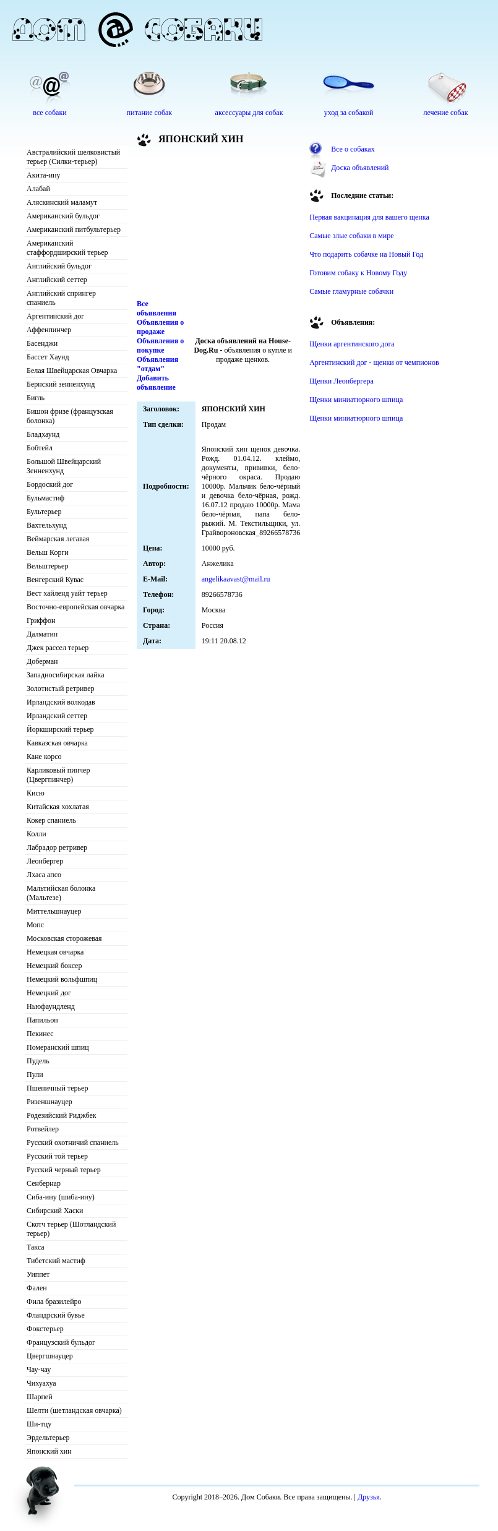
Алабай (38, 188)
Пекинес (40, 1033)
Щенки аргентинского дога (352, 344)
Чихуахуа (41, 1383)
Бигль (36, 397)
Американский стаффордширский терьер (67, 248)
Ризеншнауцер (49, 1101)
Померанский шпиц (58, 1047)
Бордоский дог (50, 484)
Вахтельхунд (47, 525)
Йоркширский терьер (60, 729)
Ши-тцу (39, 1424)
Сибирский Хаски (55, 1210)
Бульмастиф (45, 498)
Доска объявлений (360, 167)
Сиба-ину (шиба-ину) (61, 1197)
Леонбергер (45, 861)
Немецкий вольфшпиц (62, 979)
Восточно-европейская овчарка (75, 607)
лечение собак (445, 112)
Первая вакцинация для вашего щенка (369, 217)
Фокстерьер (45, 1328)
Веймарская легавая (58, 538)
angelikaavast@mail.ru (236, 579)
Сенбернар (44, 1183)
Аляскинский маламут (62, 202)
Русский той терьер (57, 1156)
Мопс (35, 924)
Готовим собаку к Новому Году (358, 272)
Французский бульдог (61, 1342)
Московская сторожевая (64, 938)
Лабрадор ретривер (57, 847)
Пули (35, 1074)
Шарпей (40, 1396)
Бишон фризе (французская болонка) (70, 416)
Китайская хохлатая (58, 806)
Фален (37, 1288)
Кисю (36, 793)
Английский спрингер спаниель (61, 298)
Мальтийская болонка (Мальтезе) (61, 893)
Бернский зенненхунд (61, 384)
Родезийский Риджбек (62, 1115)
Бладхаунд (43, 434)
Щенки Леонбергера (341, 381)
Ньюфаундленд (51, 1006)
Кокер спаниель (51, 820)
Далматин (42, 634)
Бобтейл (40, 448)
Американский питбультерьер (74, 229)
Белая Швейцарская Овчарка (72, 370)
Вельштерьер (47, 566)
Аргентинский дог (55, 316)
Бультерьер (44, 511)
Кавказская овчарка (57, 743)
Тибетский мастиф (56, 1260)
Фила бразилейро (54, 1301)
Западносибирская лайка (66, 675)
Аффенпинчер (49, 329)
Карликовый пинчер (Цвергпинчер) (58, 775)
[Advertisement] (205, 225)
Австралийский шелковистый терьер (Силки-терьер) (73, 157)
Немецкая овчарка (55, 952)
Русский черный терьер (64, 1169)
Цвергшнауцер (50, 1356)
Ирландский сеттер (57, 715)
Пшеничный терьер (57, 1088)
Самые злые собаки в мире (351, 235)
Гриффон (41, 620)
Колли (36, 834)
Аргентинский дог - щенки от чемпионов (374, 362)
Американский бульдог (63, 216)
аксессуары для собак (249, 112)
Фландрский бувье (56, 1315)
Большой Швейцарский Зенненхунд (64, 466)
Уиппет (38, 1274)
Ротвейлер (43, 1129)
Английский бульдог (59, 266)
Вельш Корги (48, 552)
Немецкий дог (49, 993)
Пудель (38, 1061)
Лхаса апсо (44, 874)
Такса (36, 1247)
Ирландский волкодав (61, 702)
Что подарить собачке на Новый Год (366, 254)
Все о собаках (353, 149)
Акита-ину (43, 175)
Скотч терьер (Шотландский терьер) (71, 1229)
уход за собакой (349, 112)
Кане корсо (44, 756)
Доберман (42, 661)
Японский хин (49, 1451)
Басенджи (42, 343)
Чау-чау (39, 1369)
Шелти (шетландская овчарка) (74, 1410)
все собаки (49, 112)
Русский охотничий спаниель (73, 1142)
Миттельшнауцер (54, 911)
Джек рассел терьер (57, 647)
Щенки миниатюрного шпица (356, 399)
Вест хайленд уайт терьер (67, 593)
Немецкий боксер (54, 965)
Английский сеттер (57, 279)
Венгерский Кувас (55, 579)
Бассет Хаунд (48, 357)
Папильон (42, 1020)
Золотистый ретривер (60, 688)
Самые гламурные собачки (351, 291)
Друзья (369, 1497)
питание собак (149, 112)
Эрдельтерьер (48, 1437)
